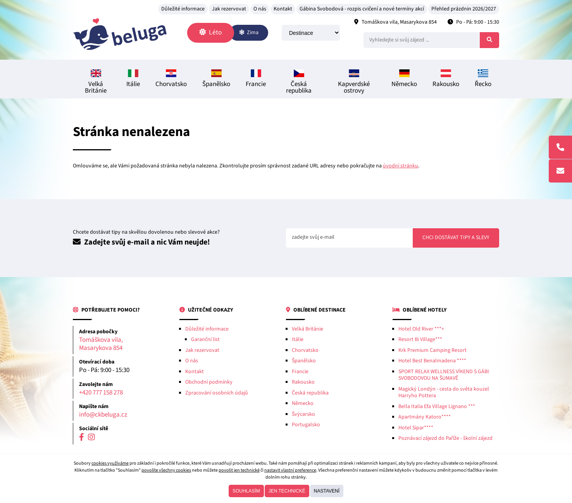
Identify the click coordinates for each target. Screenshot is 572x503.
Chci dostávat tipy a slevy (455, 237)
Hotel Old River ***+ (421, 329)
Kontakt (283, 9)
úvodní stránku (400, 166)
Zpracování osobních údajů (216, 393)
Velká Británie (96, 82)
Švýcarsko (303, 414)
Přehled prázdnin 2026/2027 (463, 9)
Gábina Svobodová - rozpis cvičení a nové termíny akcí (362, 9)
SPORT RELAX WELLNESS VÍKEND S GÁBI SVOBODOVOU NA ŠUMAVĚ (443, 375)
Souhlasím (246, 491)
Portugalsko (306, 425)
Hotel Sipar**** (415, 428)
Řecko (483, 79)
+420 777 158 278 (101, 393)
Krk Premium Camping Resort (432, 350)
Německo (404, 79)
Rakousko (445, 79)
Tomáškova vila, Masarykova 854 (399, 22)
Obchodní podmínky (209, 382)
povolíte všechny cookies (166, 470)
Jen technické (287, 491)
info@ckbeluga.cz (103, 415)
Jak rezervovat (229, 9)
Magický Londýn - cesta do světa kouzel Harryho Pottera (443, 392)
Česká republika (299, 82)
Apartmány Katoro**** (424, 417)
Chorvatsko (171, 79)
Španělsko (216, 79)
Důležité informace (183, 9)
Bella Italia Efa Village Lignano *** (436, 406)
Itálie (133, 79)
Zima (248, 32)
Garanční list (205, 339)
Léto (210, 32)
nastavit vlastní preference (290, 470)
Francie (256, 79)
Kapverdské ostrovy (354, 82)
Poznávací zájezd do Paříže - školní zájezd (445, 438)
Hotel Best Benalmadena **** (432, 361)
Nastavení (326, 491)
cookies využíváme (110, 463)
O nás (259, 9)
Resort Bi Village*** (420, 339)
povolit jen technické (239, 470)
